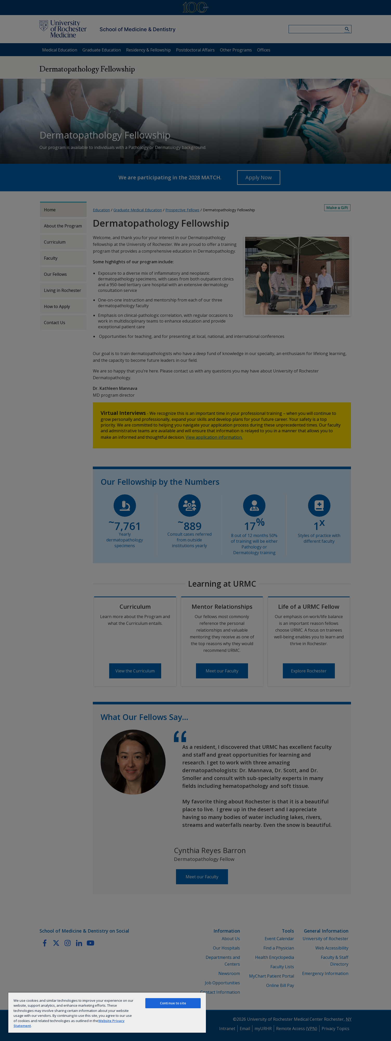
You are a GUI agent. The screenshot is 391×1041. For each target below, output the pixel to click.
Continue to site (173, 1003)
